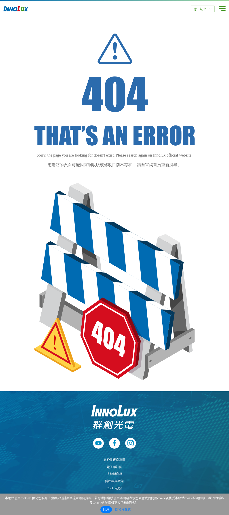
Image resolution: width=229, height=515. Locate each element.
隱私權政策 (123, 509)
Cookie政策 (114, 488)
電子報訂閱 (114, 467)
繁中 (203, 9)
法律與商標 (114, 474)
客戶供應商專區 (114, 460)
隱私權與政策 (114, 481)
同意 (106, 509)
